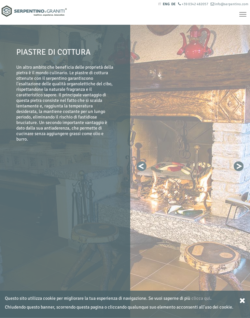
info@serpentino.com (229, 4)
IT (159, 4)
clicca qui (200, 298)
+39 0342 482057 (193, 4)
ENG (166, 4)
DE (173, 4)
